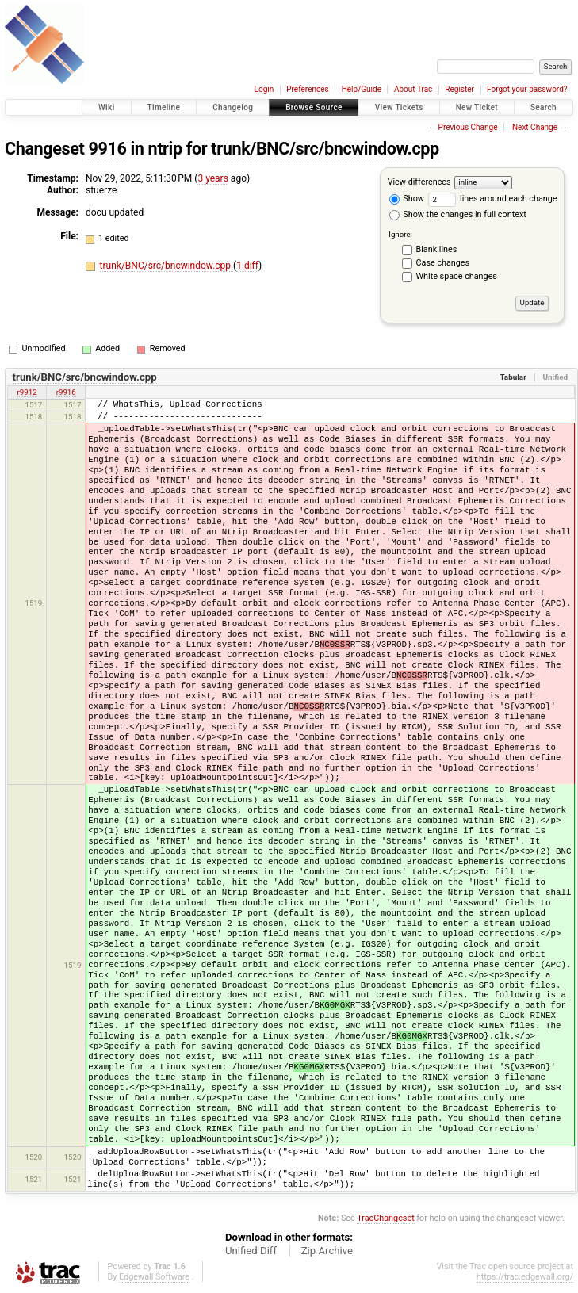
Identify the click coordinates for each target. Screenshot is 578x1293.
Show (406, 198)
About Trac (413, 89)
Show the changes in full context (457, 214)
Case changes (443, 263)
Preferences (307, 89)
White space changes (456, 276)
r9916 (66, 392)
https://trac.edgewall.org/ (525, 1277)
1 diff (247, 265)
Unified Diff (251, 1251)
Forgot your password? (527, 89)
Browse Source (314, 107)
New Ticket (477, 107)
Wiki (106, 107)
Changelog (232, 107)
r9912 (27, 392)
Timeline (164, 107)
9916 (107, 149)
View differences (419, 182)
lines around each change (492, 198)
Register (459, 89)
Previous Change (468, 127)
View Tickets (399, 107)
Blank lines (436, 249)
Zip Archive (327, 1251)
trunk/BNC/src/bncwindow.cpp (325, 149)
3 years (212, 178)
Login (264, 89)
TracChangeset (385, 1218)
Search (543, 107)
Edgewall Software (154, 1277)
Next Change (534, 127)
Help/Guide (361, 89)
